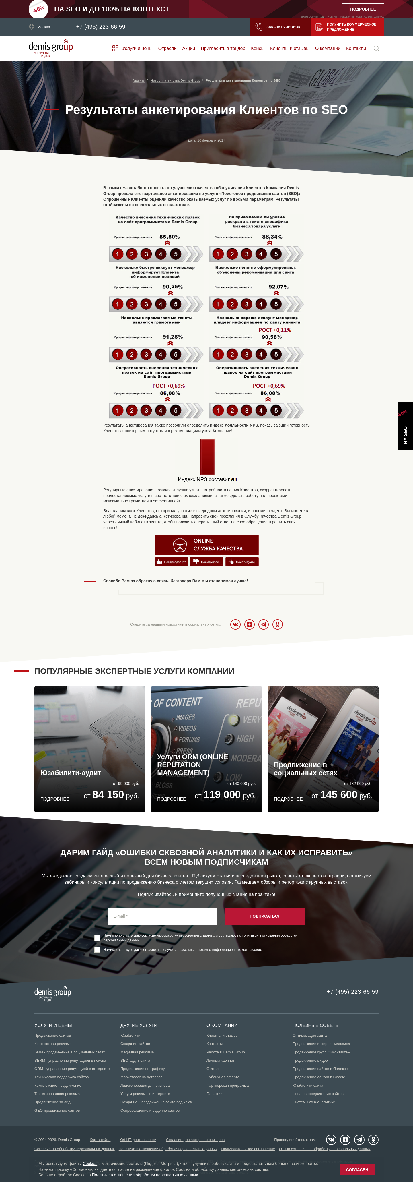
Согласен (357, 1169)
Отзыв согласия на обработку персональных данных (325, 1149)
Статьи (212, 1069)
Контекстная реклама (53, 1044)
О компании (327, 48)
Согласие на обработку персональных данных (74, 1149)
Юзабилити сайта (308, 1085)
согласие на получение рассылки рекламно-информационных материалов (201, 950)
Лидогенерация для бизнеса (145, 1085)
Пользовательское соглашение (248, 1149)
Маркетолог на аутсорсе (141, 1077)
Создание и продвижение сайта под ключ (156, 1102)
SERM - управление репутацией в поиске (70, 1060)
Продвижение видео (310, 1060)
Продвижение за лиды (53, 1102)
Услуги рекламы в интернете (145, 1094)
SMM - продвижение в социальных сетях (69, 1052)
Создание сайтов (135, 1044)
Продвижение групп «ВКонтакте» (321, 1052)
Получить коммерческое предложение (345, 27)
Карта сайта (100, 1139)
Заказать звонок (277, 27)
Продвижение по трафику (142, 1069)
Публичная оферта (222, 1077)
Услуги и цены (137, 48)
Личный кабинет (220, 1060)
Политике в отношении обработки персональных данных (145, 1175)
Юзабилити (130, 1035)
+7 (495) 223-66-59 (100, 27)
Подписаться (265, 916)
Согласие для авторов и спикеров (195, 1139)
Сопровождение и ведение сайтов (150, 1110)
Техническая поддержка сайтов (61, 1077)
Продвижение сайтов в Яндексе (320, 1069)
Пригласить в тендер (223, 48)
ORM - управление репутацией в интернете (72, 1069)
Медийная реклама (137, 1052)
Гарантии (214, 1094)
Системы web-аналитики (314, 1102)
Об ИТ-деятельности (138, 1139)
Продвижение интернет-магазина (321, 1044)
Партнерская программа (227, 1085)
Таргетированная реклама (57, 1094)
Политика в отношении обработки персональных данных (168, 1149)
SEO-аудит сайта (135, 1060)
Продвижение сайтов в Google (319, 1077)
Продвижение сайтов (52, 1035)
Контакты (356, 48)
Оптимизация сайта (310, 1035)
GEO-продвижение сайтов (57, 1110)
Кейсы (257, 48)
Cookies (90, 1163)
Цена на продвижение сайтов (318, 1094)
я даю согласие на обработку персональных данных (173, 935)
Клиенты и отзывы (289, 48)
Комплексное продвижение (57, 1085)
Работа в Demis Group (225, 1052)
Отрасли (167, 48)
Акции (188, 48)
